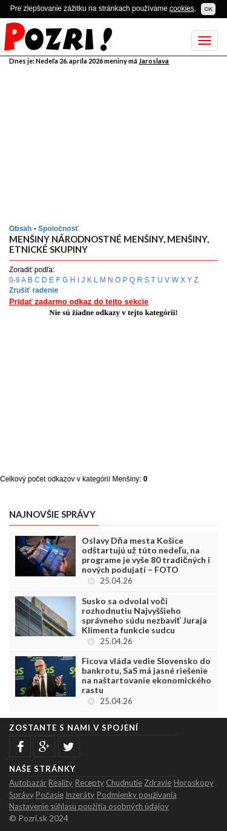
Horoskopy (194, 782)
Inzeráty (79, 795)
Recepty (89, 782)
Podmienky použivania (137, 795)
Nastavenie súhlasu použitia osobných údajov (89, 806)
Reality (60, 782)
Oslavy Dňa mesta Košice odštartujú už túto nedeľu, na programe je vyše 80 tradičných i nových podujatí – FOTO (146, 555)
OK (208, 8)
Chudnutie (124, 782)
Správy (21, 795)
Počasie (50, 795)
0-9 (14, 280)
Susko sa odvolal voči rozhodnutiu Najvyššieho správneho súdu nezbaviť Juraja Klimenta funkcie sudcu (144, 615)
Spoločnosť (58, 228)
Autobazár (28, 782)
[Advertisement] (115, 142)
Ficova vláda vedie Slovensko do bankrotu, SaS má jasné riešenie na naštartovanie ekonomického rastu (146, 675)
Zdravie (157, 782)
